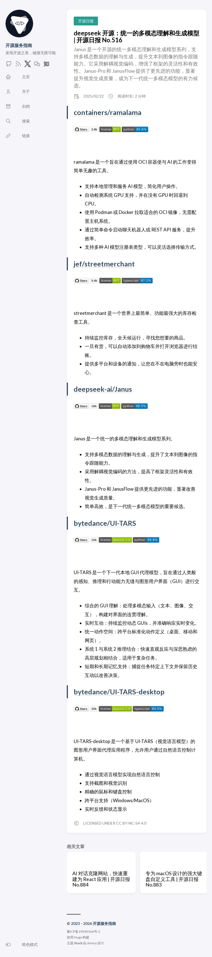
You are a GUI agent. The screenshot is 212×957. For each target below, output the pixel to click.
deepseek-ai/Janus (103, 389)
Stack (78, 943)
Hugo (78, 937)
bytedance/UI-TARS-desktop (120, 691)
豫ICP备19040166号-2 (83, 931)
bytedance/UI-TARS (105, 523)
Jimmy (92, 943)
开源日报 (86, 21)
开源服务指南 (19, 45)
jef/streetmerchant (105, 264)
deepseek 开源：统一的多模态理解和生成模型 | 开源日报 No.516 (136, 36)
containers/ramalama (108, 112)
